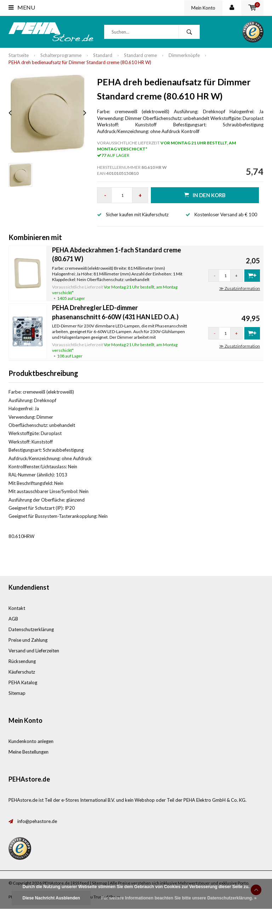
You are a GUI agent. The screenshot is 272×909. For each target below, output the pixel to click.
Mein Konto (203, 8)
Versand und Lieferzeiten (33, 650)
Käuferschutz (21, 672)
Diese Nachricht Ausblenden (51, 898)
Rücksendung (22, 661)
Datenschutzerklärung (31, 629)
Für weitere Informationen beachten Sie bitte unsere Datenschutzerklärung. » (179, 898)
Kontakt (16, 608)
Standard (102, 55)
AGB (13, 619)
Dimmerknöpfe (184, 55)
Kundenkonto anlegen (30, 741)
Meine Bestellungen (28, 752)
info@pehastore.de (37, 821)
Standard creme (140, 55)
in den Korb (205, 194)
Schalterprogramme (60, 55)
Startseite (18, 55)
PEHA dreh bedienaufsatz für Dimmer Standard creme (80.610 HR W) (79, 62)
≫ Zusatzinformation (239, 288)
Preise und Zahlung (27, 640)
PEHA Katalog (22, 682)
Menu (21, 7)
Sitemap (17, 693)
